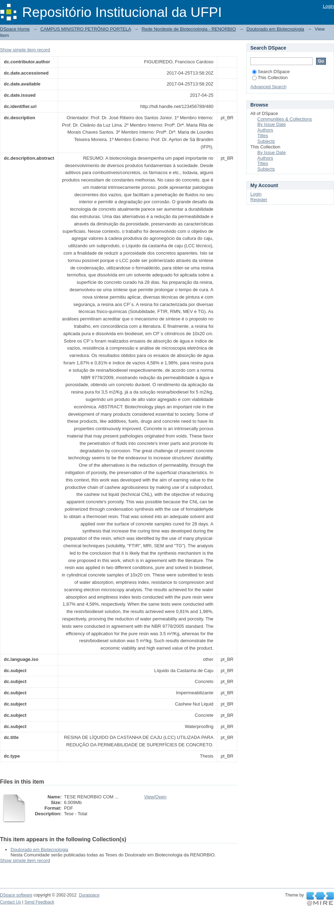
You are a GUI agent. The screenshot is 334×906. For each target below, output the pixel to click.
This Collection (270, 77)
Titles (262, 135)
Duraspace (89, 895)
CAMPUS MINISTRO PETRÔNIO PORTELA (85, 29)
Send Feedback (39, 902)
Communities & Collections (284, 119)
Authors (265, 130)
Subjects (266, 141)
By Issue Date (271, 124)
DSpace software (16, 895)
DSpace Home (15, 29)
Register (258, 199)
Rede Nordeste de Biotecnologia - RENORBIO (189, 29)
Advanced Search (268, 86)
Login (328, 6)
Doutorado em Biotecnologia (275, 29)
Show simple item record (25, 49)
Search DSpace (271, 71)
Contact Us (10, 902)
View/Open (155, 796)
